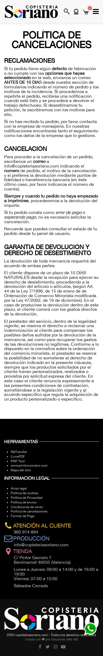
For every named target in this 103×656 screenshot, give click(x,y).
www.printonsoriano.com (29, 465)
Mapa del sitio (21, 470)
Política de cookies (24, 493)
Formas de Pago (23, 516)
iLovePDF (18, 456)
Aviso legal (19, 488)
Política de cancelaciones (29, 511)
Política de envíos (24, 502)
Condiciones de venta (27, 507)
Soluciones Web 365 (64, 639)
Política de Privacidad (26, 498)
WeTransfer (19, 452)
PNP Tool (18, 461)
